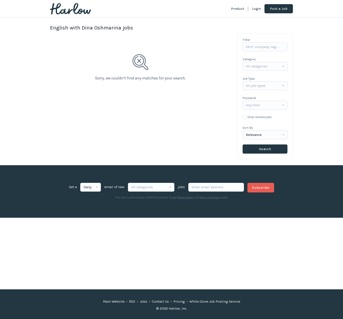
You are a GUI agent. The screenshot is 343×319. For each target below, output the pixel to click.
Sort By (248, 128)
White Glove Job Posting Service (214, 301)
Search (265, 149)
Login (256, 9)
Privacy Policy (186, 197)
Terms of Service (210, 197)
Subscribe (261, 187)
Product (237, 9)
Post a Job (278, 9)
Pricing (179, 301)
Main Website (113, 301)
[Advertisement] (171, 253)
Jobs (143, 301)
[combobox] (265, 66)
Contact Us (160, 301)
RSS (132, 301)
